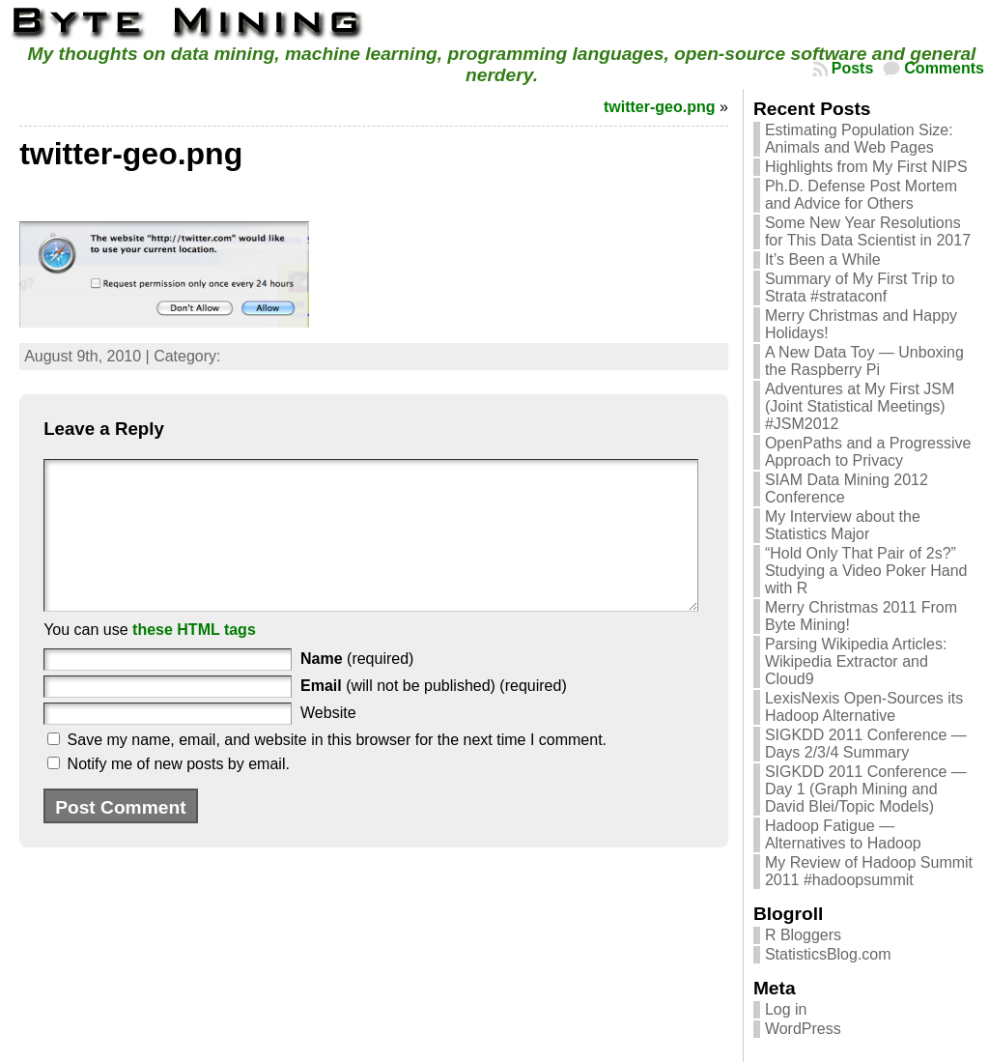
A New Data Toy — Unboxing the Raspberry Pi (864, 361)
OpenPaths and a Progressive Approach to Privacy (868, 452)
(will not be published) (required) (433, 714)
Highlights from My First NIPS (866, 166)
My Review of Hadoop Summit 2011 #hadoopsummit (869, 871)
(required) (356, 687)
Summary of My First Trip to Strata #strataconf (859, 287)
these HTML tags (194, 658)
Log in (786, 1009)
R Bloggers (803, 935)
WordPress (803, 1028)
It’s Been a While (823, 259)
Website (328, 741)
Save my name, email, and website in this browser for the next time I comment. (337, 769)
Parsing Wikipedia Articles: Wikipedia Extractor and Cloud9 (856, 661)
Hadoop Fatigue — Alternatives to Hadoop (843, 834)
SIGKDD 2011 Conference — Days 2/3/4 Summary (866, 744)
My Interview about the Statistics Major (842, 525)
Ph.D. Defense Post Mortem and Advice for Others (861, 195)
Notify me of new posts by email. (179, 793)
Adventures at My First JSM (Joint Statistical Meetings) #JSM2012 (860, 406)
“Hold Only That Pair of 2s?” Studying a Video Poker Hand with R (866, 570)
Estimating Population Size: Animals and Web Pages (859, 139)
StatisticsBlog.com (828, 954)
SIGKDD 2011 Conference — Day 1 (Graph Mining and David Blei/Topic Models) (866, 789)
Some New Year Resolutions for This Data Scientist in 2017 (868, 231)
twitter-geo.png (660, 107)
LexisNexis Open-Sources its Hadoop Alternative (864, 707)
